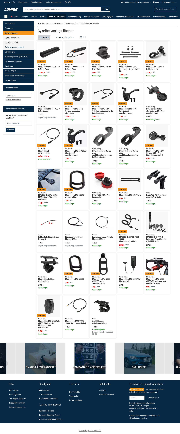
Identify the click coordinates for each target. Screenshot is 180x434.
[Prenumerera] (153, 398)
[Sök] (105, 9)
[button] (140, 418)
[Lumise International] (54, 2)
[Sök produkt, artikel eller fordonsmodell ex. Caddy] (66, 9)
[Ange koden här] (18, 123)
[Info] (14, 2)
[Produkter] (6, 16)
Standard (69, 37)
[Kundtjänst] (23, 2)
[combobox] (66, 9)
